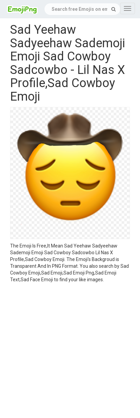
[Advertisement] (65, 351)
